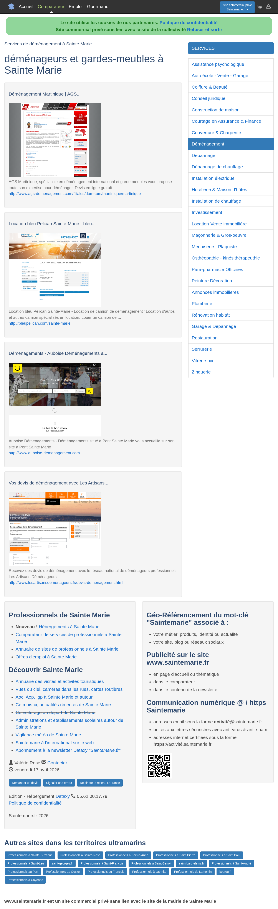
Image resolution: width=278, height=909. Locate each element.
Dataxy (63, 796)
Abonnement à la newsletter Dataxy (68, 750)
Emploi (76, 6)
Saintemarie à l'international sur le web (55, 742)
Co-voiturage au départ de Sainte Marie (56, 712)
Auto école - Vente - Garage (220, 75)
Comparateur (51, 6)
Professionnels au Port (23, 871)
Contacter (57, 762)
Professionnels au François (106, 871)
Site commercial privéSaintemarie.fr (237, 7)
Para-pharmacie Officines (217, 269)
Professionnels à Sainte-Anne (128, 855)
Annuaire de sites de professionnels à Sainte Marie (67, 648)
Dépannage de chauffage (217, 166)
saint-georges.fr (62, 863)
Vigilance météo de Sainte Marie (48, 734)
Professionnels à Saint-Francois (102, 863)
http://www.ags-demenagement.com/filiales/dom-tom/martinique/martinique (75, 193)
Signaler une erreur (59, 783)
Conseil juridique (208, 98)
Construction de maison (216, 109)
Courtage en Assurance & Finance (226, 121)
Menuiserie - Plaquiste (214, 246)
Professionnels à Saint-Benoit (151, 863)
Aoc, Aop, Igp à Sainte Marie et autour (54, 696)
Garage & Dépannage (214, 326)
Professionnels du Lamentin (193, 871)
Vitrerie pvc (203, 360)
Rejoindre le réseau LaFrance (100, 783)
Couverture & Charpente (216, 132)
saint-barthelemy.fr (191, 863)
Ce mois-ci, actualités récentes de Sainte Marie (63, 704)
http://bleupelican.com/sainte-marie (40, 323)
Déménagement (208, 143)
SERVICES (203, 48)
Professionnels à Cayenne (25, 880)
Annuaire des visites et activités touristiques (60, 681)
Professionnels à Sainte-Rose (80, 855)
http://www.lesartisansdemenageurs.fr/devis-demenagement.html (66, 582)
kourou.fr (225, 871)
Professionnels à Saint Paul (221, 855)
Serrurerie (202, 349)
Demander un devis (25, 783)
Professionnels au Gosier (63, 871)
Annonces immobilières (215, 292)
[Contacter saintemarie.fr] (268, 6)
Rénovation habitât (211, 314)
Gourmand (97, 6)
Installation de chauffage (216, 200)
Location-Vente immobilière (219, 223)
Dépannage (203, 155)
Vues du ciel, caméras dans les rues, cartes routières (69, 689)
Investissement (207, 212)
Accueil (26, 6)
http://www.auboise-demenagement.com (44, 453)
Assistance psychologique (218, 64)
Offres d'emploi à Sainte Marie (46, 656)
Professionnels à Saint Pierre (175, 855)
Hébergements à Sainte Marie (69, 626)
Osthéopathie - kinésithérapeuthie (226, 257)
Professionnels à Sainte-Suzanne (30, 855)
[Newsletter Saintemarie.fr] (259, 6)
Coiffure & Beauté (210, 86)
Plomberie (202, 303)
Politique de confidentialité (189, 22)
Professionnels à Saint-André (231, 863)
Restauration (205, 337)
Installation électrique (213, 178)
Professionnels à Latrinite (149, 871)
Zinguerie (201, 371)
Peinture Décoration (212, 280)
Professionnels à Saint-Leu (26, 863)
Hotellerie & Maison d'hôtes (219, 189)
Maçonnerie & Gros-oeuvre (219, 235)
